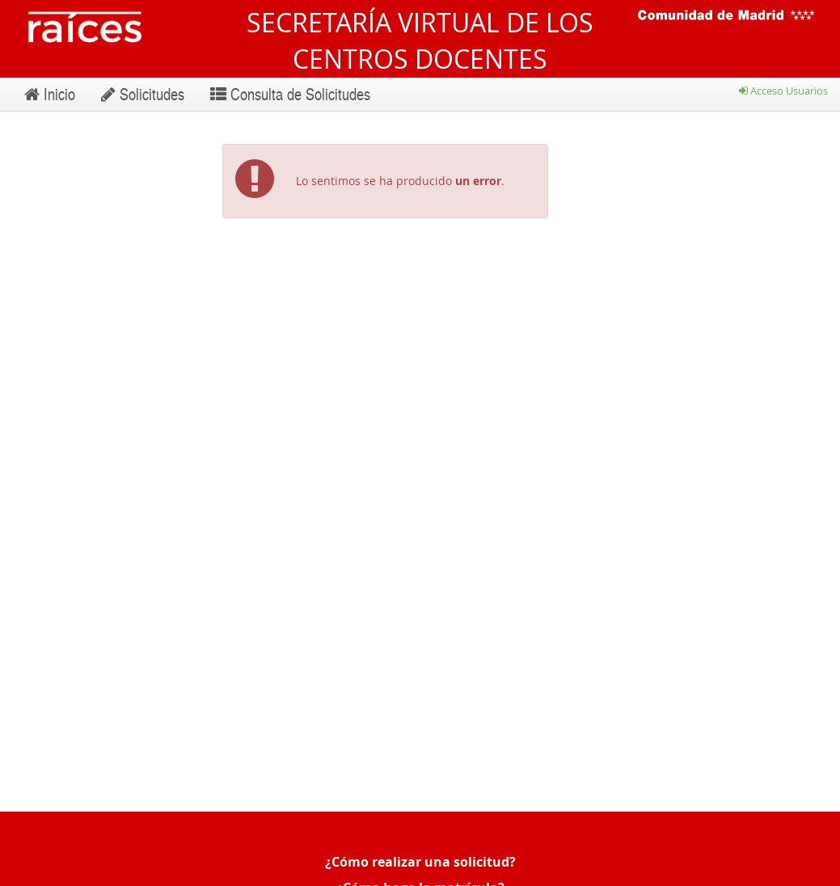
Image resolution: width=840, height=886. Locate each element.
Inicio (49, 93)
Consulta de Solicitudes (290, 93)
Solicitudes (142, 93)
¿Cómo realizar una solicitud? (420, 862)
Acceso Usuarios (783, 90)
